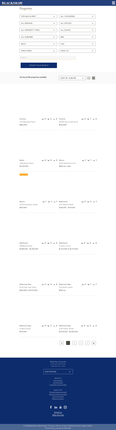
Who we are (58, 380)
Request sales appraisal (58, 392)
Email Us (58, 412)
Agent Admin (87, 426)
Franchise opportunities (58, 385)
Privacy (52, 426)
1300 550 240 (58, 415)
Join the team (58, 383)
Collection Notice (74, 426)
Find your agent (58, 396)
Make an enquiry (58, 399)
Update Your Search (38, 65)
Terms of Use (61, 426)
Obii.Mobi (67, 428)
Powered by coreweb (53, 428)
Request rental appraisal (58, 394)
